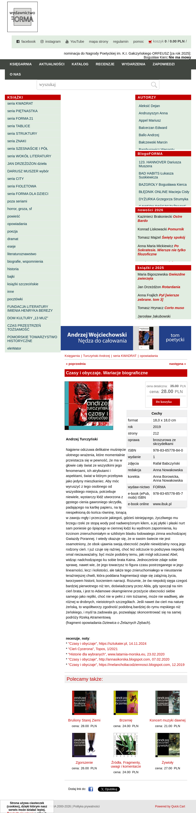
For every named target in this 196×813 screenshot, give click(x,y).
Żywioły (167, 762)
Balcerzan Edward (153, 128)
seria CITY (15, 179)
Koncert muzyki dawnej (168, 720)
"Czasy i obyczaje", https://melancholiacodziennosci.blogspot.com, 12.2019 (126, 665)
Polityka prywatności (86, 806)
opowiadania (17, 224)
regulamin (120, 41)
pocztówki (15, 299)
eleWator (14, 348)
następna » (177, 364)
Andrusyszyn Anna (153, 113)
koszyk (158, 41)
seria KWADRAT (20, 103)
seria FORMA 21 (20, 118)
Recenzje (105, 64)
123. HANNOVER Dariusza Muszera (160, 164)
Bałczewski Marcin (153, 142)
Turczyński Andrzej (96, 356)
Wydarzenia (133, 64)
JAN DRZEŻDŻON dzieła (27, 164)
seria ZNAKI (16, 141)
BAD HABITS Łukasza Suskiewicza (156, 175)
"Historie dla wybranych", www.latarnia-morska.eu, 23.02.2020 (116, 654)
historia (12, 269)
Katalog (80, 64)
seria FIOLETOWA (21, 186)
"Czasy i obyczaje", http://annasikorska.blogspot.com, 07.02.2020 (119, 659)
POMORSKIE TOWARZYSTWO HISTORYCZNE (32, 339)
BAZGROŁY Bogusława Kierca (163, 184)
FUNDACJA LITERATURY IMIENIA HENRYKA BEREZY (30, 308)
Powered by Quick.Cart (170, 806)
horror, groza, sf (19, 209)
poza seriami (17, 201)
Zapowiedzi (164, 64)
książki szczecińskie (22, 284)
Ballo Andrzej (149, 135)
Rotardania (171, 287)
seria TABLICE (18, 126)
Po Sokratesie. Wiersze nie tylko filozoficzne (162, 250)
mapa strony (98, 41)
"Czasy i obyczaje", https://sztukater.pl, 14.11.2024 (107, 643)
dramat (12, 239)
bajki (11, 276)
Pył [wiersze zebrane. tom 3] (158, 297)
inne (10, 291)
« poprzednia (75, 364)
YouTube (77, 41)
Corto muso (174, 308)
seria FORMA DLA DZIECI (27, 194)
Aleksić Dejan (149, 106)
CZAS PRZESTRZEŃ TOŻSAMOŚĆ (24, 327)
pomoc (138, 41)
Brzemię (125, 720)
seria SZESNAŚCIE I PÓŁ (27, 149)
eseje (11, 246)
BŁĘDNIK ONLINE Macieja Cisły (164, 192)
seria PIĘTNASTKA (22, 111)
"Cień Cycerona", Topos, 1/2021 (93, 649)
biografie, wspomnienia (25, 261)
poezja (12, 231)
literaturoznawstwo (21, 254)
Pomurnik (176, 229)
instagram (53, 41)
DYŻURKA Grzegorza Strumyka (163, 199)
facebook (28, 41)
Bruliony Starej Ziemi (84, 720)
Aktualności (52, 64)
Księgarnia (21, 64)
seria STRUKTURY (22, 133)
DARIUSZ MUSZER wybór (28, 171)
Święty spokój (173, 237)
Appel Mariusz (150, 120)
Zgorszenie (84, 762)
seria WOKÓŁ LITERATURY (29, 156)
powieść (13, 216)
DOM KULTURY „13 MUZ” (27, 318)
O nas (15, 74)
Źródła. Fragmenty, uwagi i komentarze (126, 764)
